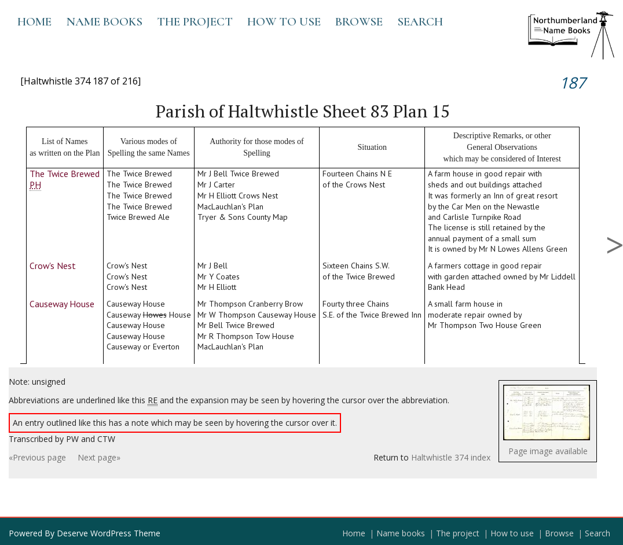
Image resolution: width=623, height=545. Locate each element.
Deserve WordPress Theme (108, 533)
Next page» (99, 457)
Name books (104, 21)
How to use (284, 21)
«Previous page (37, 457)
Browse (359, 21)
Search (420, 21)
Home (34, 21)
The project (195, 21)
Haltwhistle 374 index (450, 457)
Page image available (548, 450)
